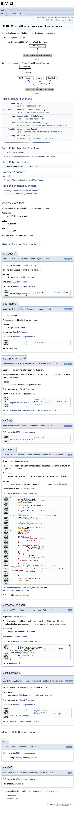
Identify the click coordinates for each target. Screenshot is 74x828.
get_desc (20, 136)
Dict (33, 123)
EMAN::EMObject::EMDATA (23, 410)
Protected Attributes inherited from (24, 180)
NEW (20, 153)
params (37, 710)
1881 (18, 432)
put (37, 401)
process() (16, 663)
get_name (20, 103)
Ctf (21, 33)
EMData (11, 110)
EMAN (3, 14)
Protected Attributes (67, 20)
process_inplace (23, 116)
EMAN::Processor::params (29, 721)
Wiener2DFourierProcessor (18, 14)
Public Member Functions (45, 17)
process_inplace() (22, 595)
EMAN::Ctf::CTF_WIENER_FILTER (16, 591)
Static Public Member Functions (63, 17)
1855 (17, 236)
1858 (18, 337)
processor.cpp (31, 493)
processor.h (18, 37)
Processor (11, 153)
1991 (18, 493)
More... (52, 33)
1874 (18, 394)
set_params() (31, 758)
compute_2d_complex (20, 515)
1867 (18, 705)
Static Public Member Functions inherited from (28, 156)
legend (37, 59)
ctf (9, 176)
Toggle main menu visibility (3, 8)
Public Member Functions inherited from (26, 143)
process (20, 110)
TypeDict (11, 129)
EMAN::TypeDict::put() (47, 410)
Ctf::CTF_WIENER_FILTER (45, 515)
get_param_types (23, 129)
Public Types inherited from (21, 191)
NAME (20, 166)
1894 (18, 753)
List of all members (67, 23)
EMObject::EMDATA (54, 401)
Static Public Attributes (53, 20)
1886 (18, 286)
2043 (18, 641)
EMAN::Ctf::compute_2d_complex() (26, 588)
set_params (21, 123)
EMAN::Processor (43, 143)
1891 (18, 779)
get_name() (19, 784)
